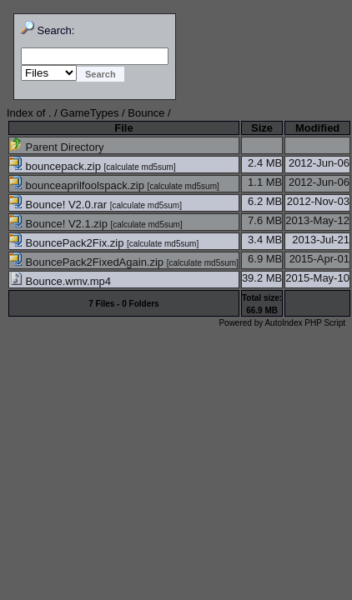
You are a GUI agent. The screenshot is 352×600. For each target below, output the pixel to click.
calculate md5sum (139, 167)
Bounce (146, 113)
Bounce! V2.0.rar (59, 204)
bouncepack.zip (56, 166)
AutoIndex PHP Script (304, 323)
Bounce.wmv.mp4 (60, 281)
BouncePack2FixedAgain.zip (88, 262)
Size (262, 128)
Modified (317, 128)
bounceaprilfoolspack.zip (78, 185)
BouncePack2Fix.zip (68, 243)
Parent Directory (56, 147)
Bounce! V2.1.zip (60, 224)
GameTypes (89, 113)
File (123, 128)
